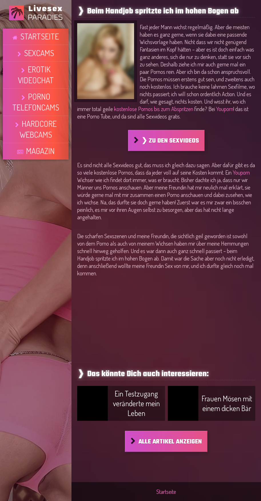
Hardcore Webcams (38, 76)
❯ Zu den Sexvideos (170, 141)
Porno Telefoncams (38, 65)
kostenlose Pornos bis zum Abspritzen (153, 109)
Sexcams (38, 44)
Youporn (224, 109)
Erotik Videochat (38, 55)
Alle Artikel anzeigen (170, 442)
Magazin (40, 87)
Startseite (39, 34)
